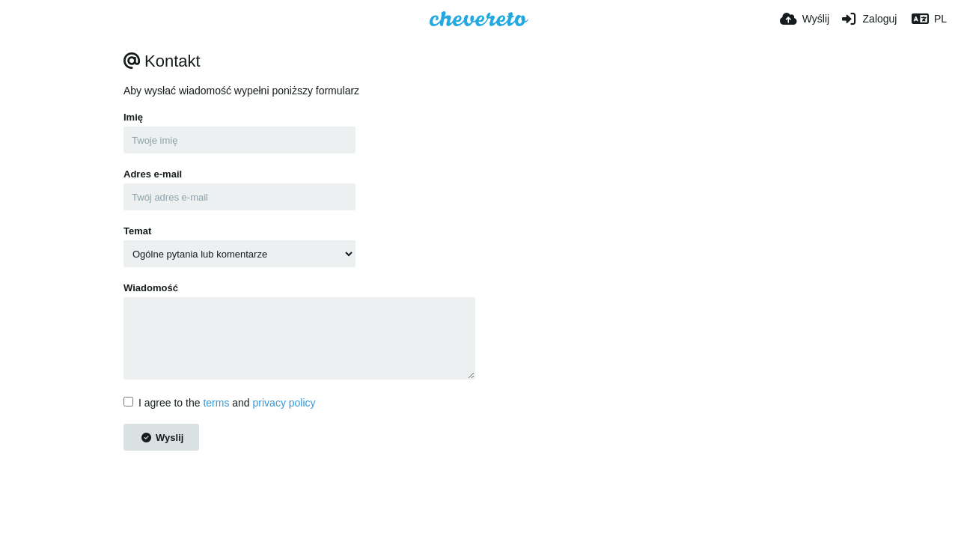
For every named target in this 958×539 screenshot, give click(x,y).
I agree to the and (219, 403)
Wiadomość (150, 287)
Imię (133, 117)
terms (216, 403)
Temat (137, 231)
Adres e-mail (152, 174)
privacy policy (284, 403)
